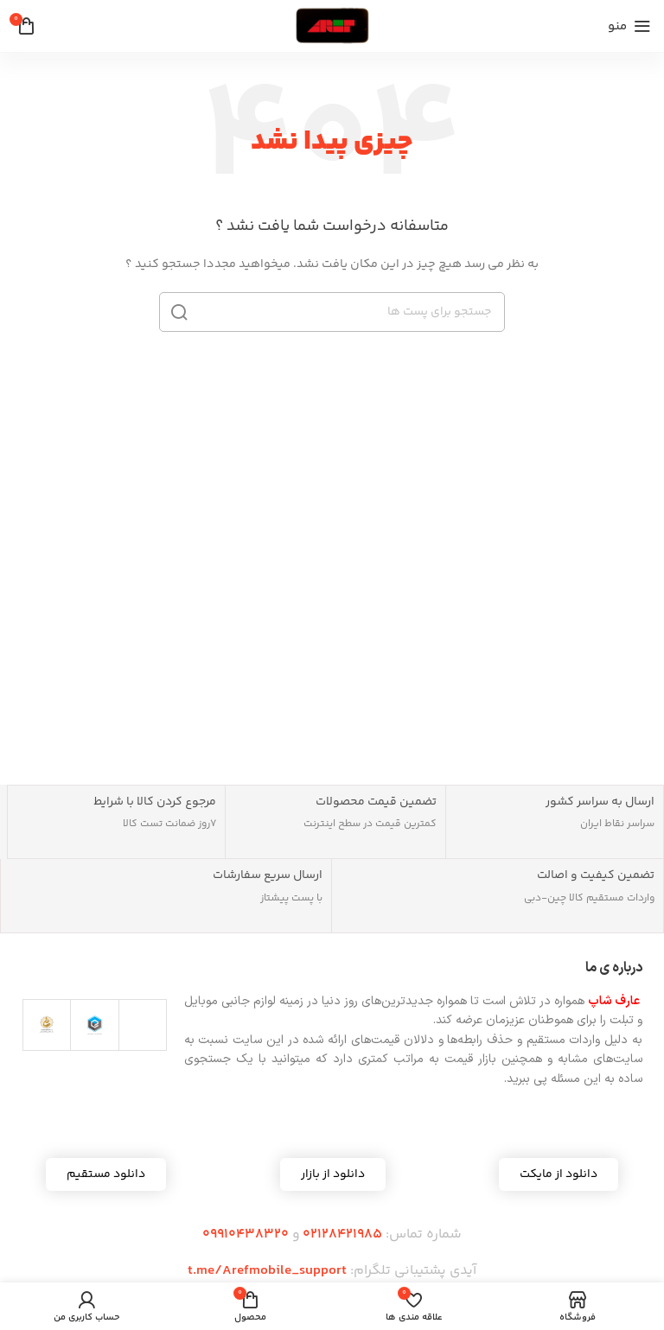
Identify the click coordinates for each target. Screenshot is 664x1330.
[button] (333, 1174)
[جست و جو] (332, 312)
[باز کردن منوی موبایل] (629, 26)
